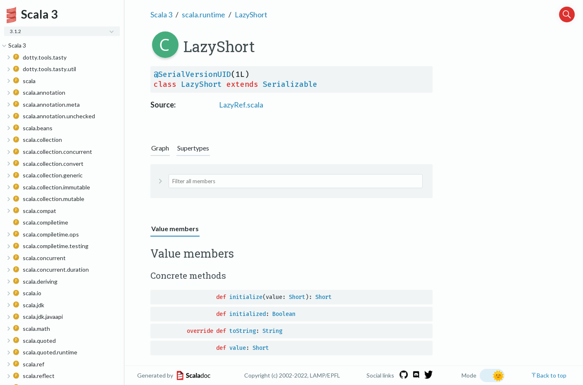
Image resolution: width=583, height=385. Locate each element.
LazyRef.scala (241, 104)
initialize (245, 297)
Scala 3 (161, 14)
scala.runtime (203, 14)
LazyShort (251, 14)
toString (242, 331)
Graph (160, 148)
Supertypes (193, 148)
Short (297, 297)
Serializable (290, 84)
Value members (175, 228)
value (237, 348)
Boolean (283, 314)
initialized (247, 314)
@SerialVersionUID (192, 74)
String (272, 331)
